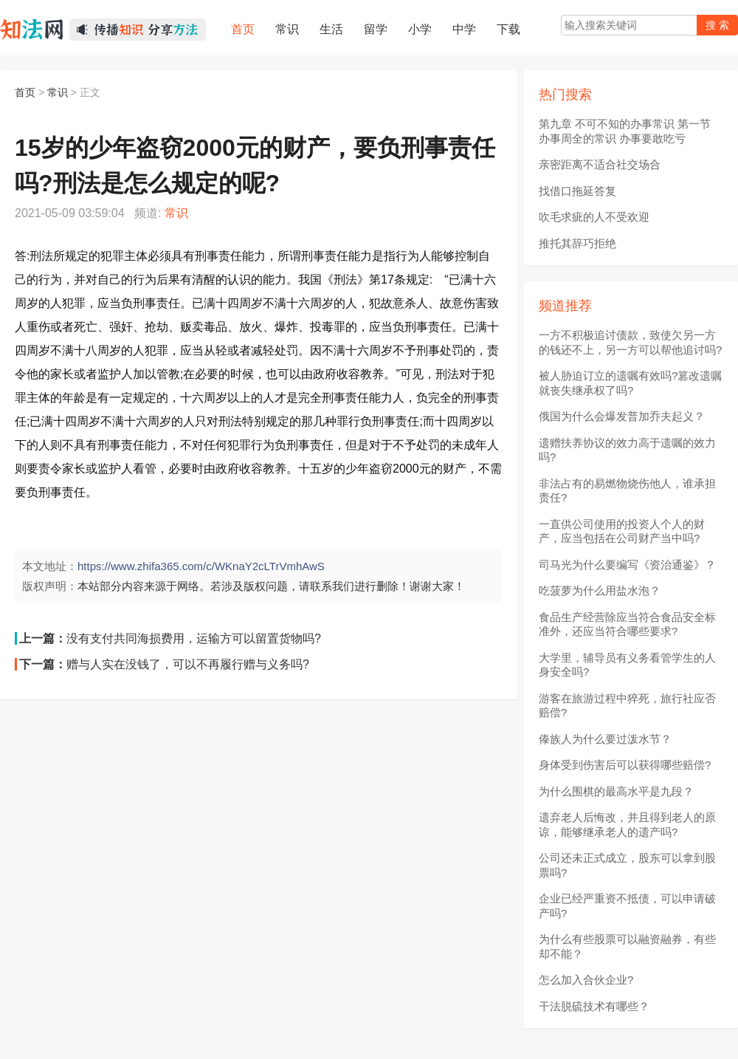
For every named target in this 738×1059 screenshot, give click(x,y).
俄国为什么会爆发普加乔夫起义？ (622, 416)
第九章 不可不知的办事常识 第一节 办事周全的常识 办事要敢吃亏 (625, 131)
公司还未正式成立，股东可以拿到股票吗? (627, 865)
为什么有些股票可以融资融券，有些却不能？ (627, 946)
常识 (57, 92)
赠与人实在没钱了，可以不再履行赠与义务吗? (187, 664)
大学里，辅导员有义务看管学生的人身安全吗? (627, 665)
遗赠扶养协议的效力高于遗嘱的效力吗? (627, 450)
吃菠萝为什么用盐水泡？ (600, 590)
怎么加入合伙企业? (586, 979)
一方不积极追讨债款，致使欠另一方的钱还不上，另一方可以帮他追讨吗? (630, 342)
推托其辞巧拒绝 (577, 243)
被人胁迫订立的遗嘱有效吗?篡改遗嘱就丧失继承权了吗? (630, 383)
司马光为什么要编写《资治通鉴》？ (627, 564)
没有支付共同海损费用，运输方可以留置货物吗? (193, 638)
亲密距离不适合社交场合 (600, 164)
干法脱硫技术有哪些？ (594, 1006)
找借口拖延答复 (577, 191)
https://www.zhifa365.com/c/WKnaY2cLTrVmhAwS (201, 566)
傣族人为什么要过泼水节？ (605, 739)
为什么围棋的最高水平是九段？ (616, 791)
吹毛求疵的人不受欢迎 (594, 216)
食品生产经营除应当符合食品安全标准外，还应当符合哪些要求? (627, 624)
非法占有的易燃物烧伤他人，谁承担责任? (627, 490)
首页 (25, 92)
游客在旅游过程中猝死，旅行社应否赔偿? (627, 705)
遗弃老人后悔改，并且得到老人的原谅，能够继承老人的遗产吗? (627, 824)
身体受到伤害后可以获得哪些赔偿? (625, 764)
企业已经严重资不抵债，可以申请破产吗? (627, 905)
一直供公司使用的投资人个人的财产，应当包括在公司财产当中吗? (622, 531)
